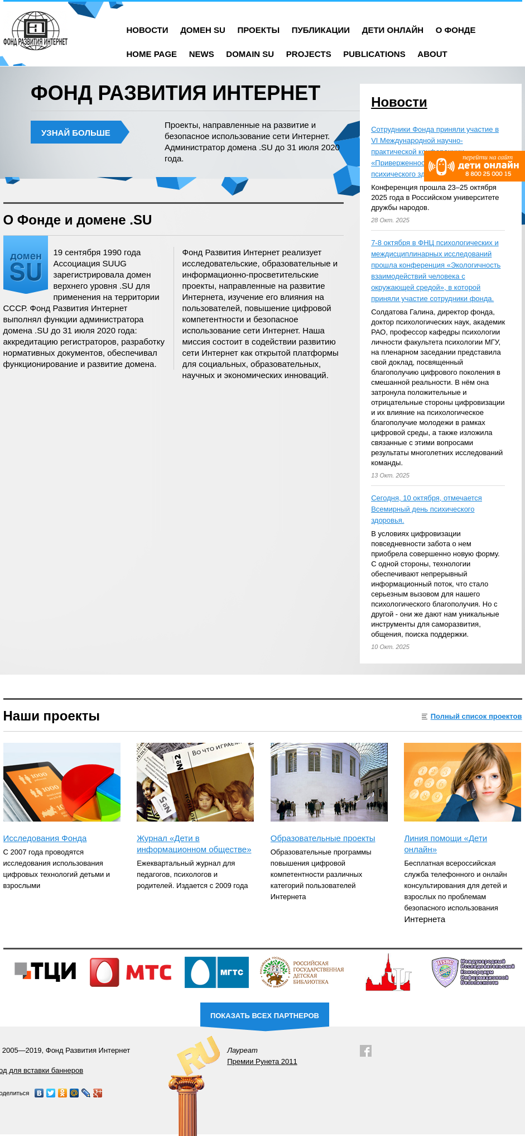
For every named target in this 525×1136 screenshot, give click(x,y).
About (432, 54)
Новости (147, 30)
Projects (308, 54)
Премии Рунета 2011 (262, 1061)
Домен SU (202, 30)
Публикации (321, 30)
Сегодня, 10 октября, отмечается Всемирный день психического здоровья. (426, 509)
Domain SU (250, 54)
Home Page (152, 54)
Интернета (424, 919)
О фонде (456, 30)
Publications (374, 54)
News (201, 54)
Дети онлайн (392, 30)
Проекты (258, 30)
